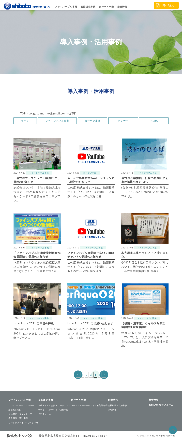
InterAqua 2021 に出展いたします (90, 324)
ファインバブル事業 (66, 6)
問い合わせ (168, 5)
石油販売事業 (88, 6)
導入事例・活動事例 (18, 419)
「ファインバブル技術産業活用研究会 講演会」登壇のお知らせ (37, 255)
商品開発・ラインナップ (20, 414)
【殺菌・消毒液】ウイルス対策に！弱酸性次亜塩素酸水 (145, 326)
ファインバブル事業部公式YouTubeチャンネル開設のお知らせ (91, 255)
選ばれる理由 (14, 410)
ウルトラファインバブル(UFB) (23, 423)
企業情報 (122, 6)
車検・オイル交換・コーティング (54, 406)
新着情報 (154, 400)
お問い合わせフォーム (161, 405)
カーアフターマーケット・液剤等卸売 (89, 406)
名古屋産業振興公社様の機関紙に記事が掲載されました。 (145, 180)
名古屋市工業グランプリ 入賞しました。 (145, 255)
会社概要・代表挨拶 (117, 406)
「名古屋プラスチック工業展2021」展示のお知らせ (37, 180)
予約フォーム (44, 414)
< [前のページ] (78, 375)
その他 (153, 121)
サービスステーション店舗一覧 (53, 410)
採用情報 (112, 410)
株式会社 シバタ (19, 436)
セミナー (123, 121)
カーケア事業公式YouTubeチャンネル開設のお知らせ (91, 180)
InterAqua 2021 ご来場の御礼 (33, 324)
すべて (25, 121)
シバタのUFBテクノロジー (21, 406)
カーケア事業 (106, 6)
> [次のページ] (104, 375)
